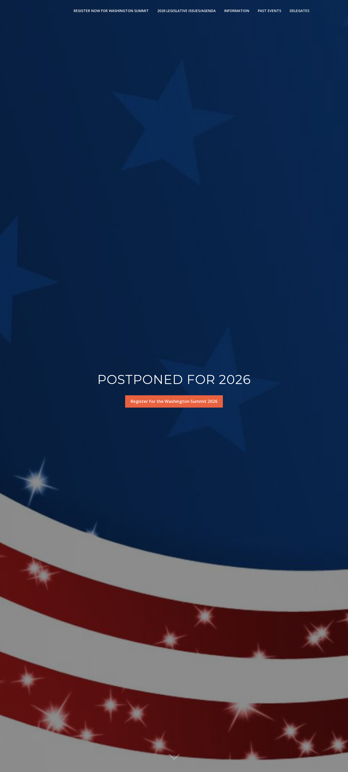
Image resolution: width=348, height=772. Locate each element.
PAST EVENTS (269, 10)
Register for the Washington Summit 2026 (174, 401)
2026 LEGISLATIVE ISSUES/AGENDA (186, 10)
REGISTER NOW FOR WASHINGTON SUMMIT (111, 10)
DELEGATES (299, 10)
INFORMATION (236, 10)
